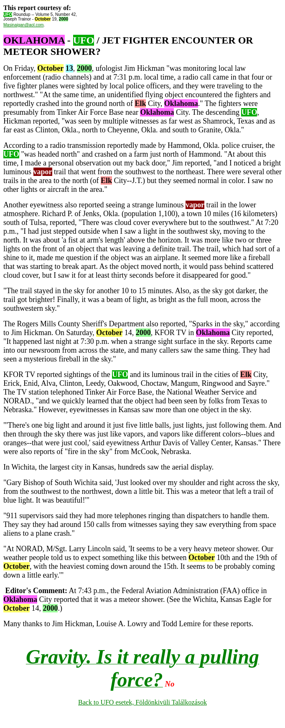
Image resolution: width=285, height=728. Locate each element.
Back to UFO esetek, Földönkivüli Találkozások (142, 702)
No (170, 683)
